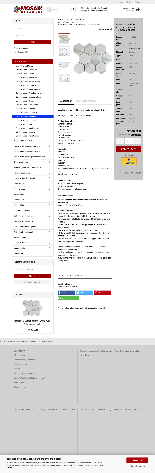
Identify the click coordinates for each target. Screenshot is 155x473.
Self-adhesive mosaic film (24, 221)
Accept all (137, 460)
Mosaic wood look (21, 194)
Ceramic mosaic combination (27, 128)
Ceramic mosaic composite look (28, 97)
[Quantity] (128, 141)
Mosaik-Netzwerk (105, 29)
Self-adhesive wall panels (24, 232)
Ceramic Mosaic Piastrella (26, 109)
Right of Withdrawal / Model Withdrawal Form (31, 378)
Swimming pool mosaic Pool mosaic (28, 167)
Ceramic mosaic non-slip (25, 132)
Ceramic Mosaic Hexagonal (26, 116)
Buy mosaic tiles (20, 383)
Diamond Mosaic (20, 205)
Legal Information (20, 364)
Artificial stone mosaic (22, 211)
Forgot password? (21, 52)
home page (90, 308)
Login (32, 42)
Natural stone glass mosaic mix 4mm (28, 146)
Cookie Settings (20, 387)
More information (137, 466)
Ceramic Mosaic (20, 61)
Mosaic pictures (20, 243)
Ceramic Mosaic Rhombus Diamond (29, 93)
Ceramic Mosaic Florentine (26, 120)
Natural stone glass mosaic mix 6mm (28, 151)
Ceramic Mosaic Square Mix (26, 74)
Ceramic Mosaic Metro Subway (28, 89)
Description (66, 100)
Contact (17, 369)
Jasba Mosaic (19, 248)
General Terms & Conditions (24, 360)
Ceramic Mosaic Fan (24, 124)
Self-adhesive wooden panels (25, 227)
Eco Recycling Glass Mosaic (25, 178)
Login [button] (138, 2)
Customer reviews (86, 100)
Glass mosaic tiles (21, 162)
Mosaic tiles (18, 254)
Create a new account (22, 48)
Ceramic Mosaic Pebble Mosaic (28, 81)
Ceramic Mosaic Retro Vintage (27, 136)
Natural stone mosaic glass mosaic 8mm (29, 157)
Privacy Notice (19, 355)
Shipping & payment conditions (25, 373)
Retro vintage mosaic (22, 173)
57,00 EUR (33, 329)
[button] (129, 2)
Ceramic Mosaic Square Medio (27, 85)
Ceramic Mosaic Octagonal (26, 112)
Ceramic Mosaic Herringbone (27, 105)
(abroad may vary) (135, 48)
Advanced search (32, 282)
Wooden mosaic (20, 189)
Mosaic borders (20, 237)
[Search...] (49, 9)
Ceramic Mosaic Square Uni (26, 70)
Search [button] (119, 2)
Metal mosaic (19, 184)
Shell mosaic (19, 200)
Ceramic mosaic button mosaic (28, 77)
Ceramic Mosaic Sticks (25, 101)
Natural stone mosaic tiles (24, 140)
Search (32, 276)
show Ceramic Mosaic (24, 66)
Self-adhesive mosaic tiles (24, 216)
